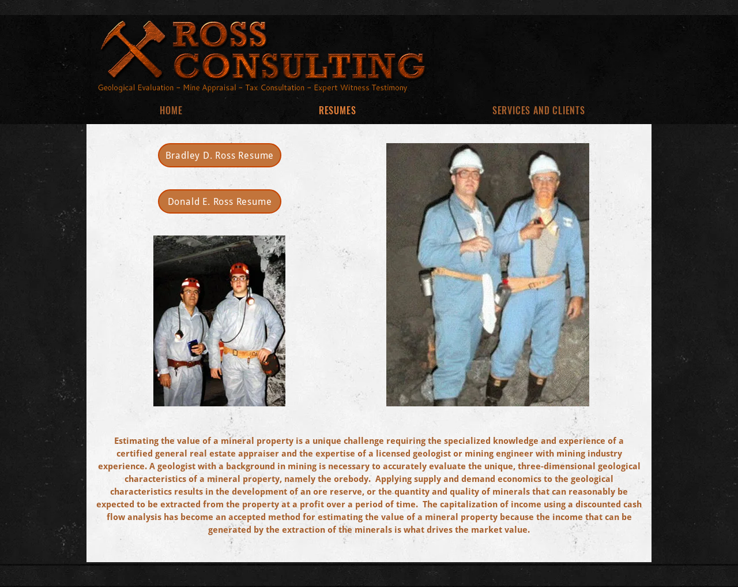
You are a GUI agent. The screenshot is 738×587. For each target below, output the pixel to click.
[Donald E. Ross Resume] (219, 201)
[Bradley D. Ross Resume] (219, 155)
